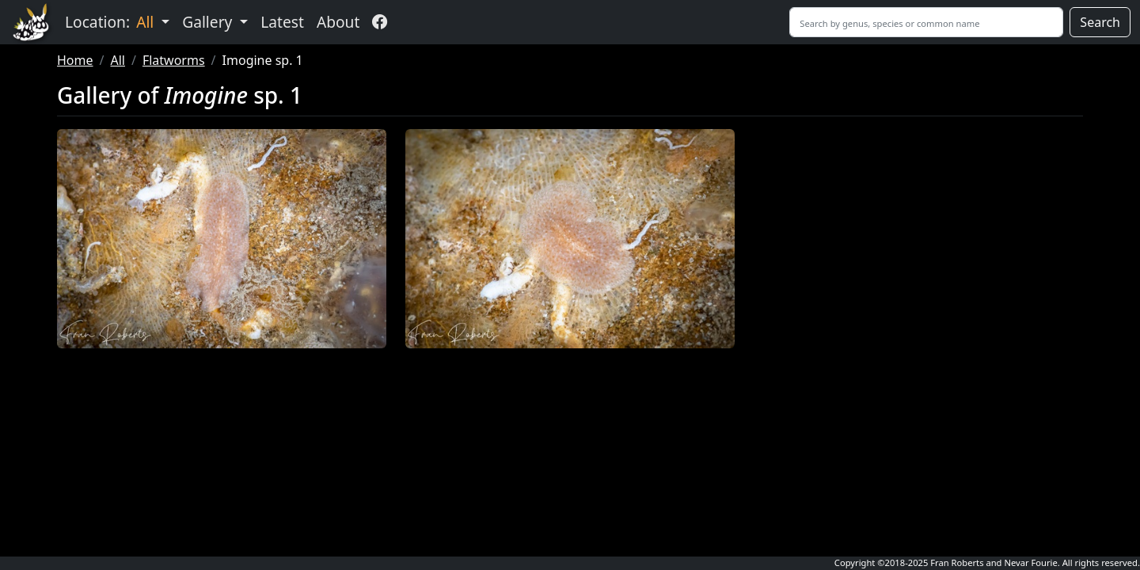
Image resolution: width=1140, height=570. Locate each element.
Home (75, 60)
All (117, 60)
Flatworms (173, 60)
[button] (221, 238)
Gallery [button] (209, 21)
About (338, 21)
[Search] (926, 22)
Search (1100, 22)
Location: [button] (111, 21)
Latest (282, 21)
